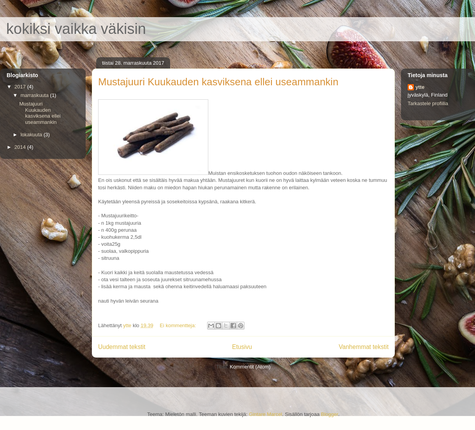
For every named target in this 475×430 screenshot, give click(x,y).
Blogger (329, 414)
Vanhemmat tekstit (364, 347)
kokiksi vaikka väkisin (76, 29)
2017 (20, 87)
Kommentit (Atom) (250, 367)
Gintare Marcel (265, 414)
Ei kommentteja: (178, 325)
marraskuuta (35, 95)
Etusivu (242, 347)
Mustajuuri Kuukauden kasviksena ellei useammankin (218, 82)
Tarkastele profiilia (428, 103)
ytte (419, 87)
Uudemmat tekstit (121, 347)
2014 (20, 147)
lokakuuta (32, 134)
